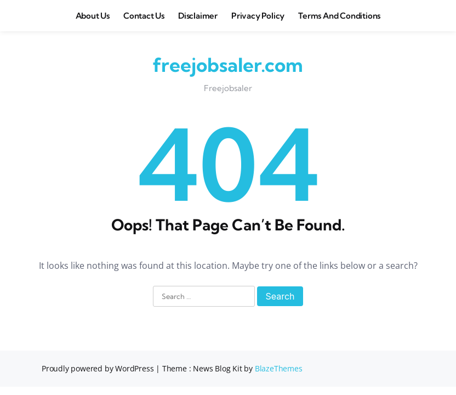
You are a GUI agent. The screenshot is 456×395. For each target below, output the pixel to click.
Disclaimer (198, 15)
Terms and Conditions (339, 15)
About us (93, 15)
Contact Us (143, 15)
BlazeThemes (279, 368)
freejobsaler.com (228, 65)
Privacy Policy (257, 15)
